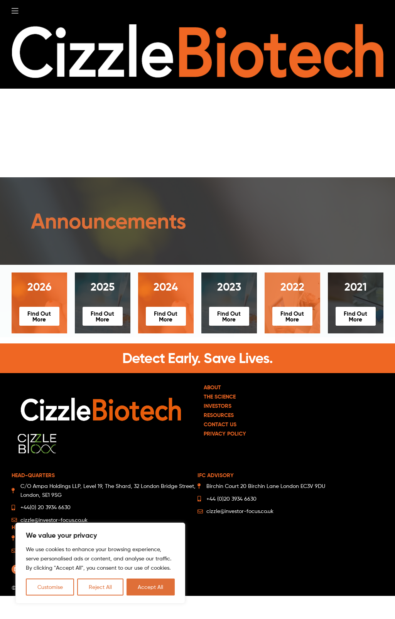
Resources (219, 415)
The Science (220, 396)
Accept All (150, 587)
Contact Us (220, 424)
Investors (217, 405)
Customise (50, 587)
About (212, 387)
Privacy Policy (225, 433)
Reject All (100, 587)
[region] (100, 563)
